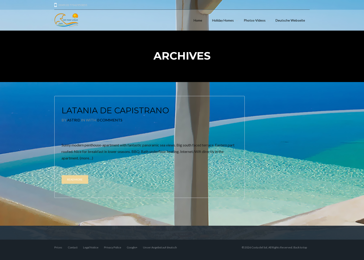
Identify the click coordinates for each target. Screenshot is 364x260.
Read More (75, 179)
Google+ (132, 247)
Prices (58, 247)
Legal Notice (90, 247)
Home (198, 20)
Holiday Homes (223, 20)
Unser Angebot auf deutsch (160, 247)
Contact (73, 247)
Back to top (300, 247)
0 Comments (109, 120)
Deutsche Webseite (290, 20)
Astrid (73, 120)
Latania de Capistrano (115, 110)
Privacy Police (112, 247)
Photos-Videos (255, 20)
